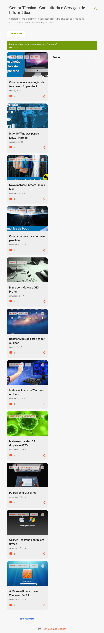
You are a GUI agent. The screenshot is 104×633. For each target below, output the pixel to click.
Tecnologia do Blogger (52, 628)
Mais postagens (27, 619)
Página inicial (16, 34)
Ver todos (13, 47)
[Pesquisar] (95, 8)
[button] (44, 96)
